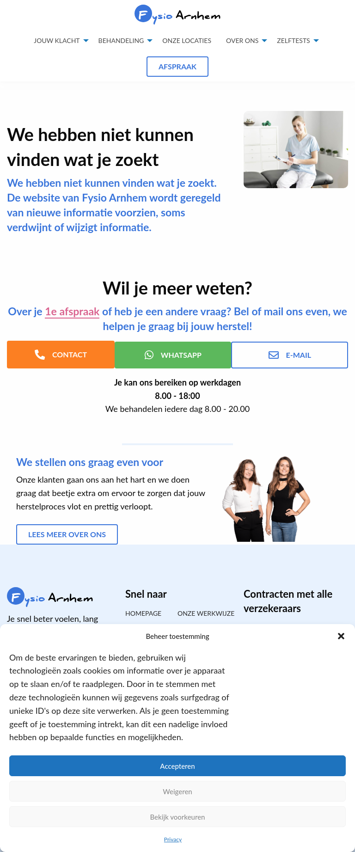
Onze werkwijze (204, 612)
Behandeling (121, 40)
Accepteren (177, 766)
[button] (341, 636)
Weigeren (177, 791)
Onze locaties (186, 40)
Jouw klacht (57, 40)
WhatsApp (177, 354)
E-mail (293, 354)
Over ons (242, 40)
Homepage (143, 612)
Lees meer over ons (67, 533)
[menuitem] (187, 40)
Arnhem (178, 15)
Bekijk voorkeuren (177, 817)
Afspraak (177, 66)
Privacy (173, 839)
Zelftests (293, 40)
